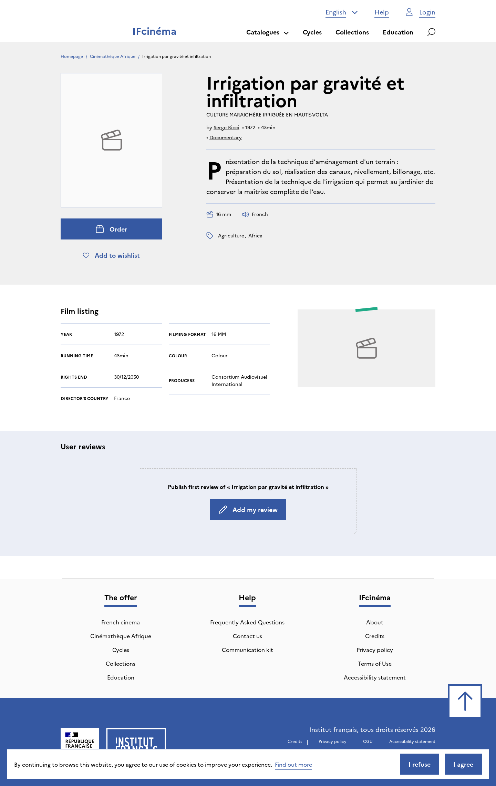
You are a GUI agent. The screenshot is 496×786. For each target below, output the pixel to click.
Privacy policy (374, 649)
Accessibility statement (375, 677)
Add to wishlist (111, 255)
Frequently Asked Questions (247, 622)
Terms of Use (375, 663)
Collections (352, 32)
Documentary (225, 137)
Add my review (248, 509)
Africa (255, 235)
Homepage (72, 56)
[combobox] (342, 12)
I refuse (420, 764)
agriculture (231, 235)
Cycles (312, 32)
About (374, 622)
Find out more (293, 764)
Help (381, 12)
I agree (463, 764)
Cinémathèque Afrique (112, 56)
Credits (374, 636)
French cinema (120, 622)
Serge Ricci (226, 127)
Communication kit (247, 649)
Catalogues (267, 32)
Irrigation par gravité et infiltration (176, 56)
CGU (368, 741)
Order (111, 229)
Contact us (247, 636)
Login (420, 12)
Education (398, 32)
